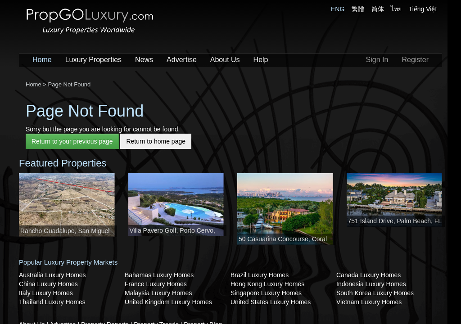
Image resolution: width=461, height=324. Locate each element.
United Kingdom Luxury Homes (168, 302)
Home (42, 59)
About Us (225, 59)
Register (415, 59)
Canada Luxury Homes (368, 275)
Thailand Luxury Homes (52, 302)
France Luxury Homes (156, 284)
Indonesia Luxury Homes (371, 284)
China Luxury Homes (48, 284)
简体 (377, 9)
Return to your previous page (72, 141)
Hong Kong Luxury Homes (267, 284)
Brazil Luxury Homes (259, 275)
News (144, 59)
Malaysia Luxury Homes (158, 293)
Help (260, 59)
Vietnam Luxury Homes (369, 302)
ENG (337, 9)
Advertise (182, 59)
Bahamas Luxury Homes (159, 275)
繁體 (358, 9)
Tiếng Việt (423, 9)
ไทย (396, 9)
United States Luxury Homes (270, 302)
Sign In (377, 59)
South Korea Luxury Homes (375, 293)
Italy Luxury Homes (46, 293)
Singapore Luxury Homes (266, 293)
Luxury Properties (93, 59)
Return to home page (155, 141)
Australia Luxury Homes (52, 275)
